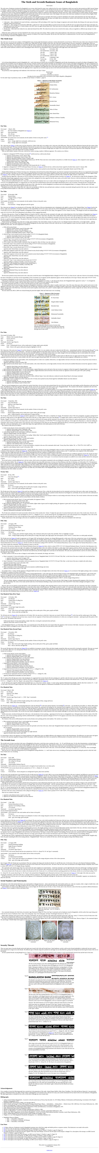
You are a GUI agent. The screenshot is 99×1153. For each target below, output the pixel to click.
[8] (40, 705)
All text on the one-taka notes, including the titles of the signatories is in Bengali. (25, 1128)
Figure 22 (14, 705)
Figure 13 (20, 491)
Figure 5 (13, 207)
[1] (47, 137)
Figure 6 (89, 207)
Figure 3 (74, 159)
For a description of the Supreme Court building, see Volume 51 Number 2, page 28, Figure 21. (32, 1139)
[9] (63, 705)
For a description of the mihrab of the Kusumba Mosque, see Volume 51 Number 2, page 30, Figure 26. (34, 1130)
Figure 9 (22, 415)
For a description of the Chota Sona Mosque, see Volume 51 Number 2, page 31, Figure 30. (31, 1134)
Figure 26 (22, 820)
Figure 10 (24, 451)
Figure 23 (40, 774)
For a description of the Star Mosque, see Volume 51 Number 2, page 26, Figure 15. (29, 1135)
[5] (18, 476)
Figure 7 (19, 350)
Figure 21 (45, 681)
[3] (94, 349)
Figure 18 (36, 591)
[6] (71, 614)
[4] (59, 417)
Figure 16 (41, 546)
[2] (30, 153)
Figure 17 (66, 570)
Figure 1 (13, 145)
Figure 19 (14, 615)
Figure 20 (24, 648)
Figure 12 (20, 462)
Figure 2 (29, 130)
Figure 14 (13, 538)
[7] (3, 616)
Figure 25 (40, 790)
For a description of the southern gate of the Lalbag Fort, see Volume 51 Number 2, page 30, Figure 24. (34, 1137)
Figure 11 (86, 455)
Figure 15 (20, 542)
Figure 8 (93, 389)
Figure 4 (41, 167)
